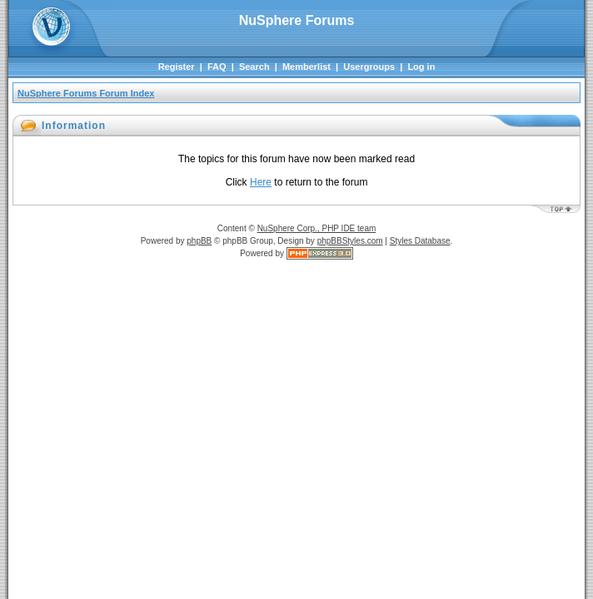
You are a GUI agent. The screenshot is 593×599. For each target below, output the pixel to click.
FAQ (217, 67)
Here (261, 182)
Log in (421, 67)
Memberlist (306, 67)
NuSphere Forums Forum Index (85, 93)
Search (254, 67)
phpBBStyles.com (350, 240)
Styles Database (420, 240)
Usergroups (369, 67)
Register (176, 67)
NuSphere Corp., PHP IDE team (316, 228)
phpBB (199, 240)
